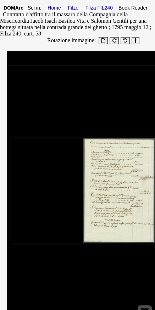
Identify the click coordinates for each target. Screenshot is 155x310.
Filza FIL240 (98, 8)
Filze (72, 8)
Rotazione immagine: (70, 40)
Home (53, 8)
